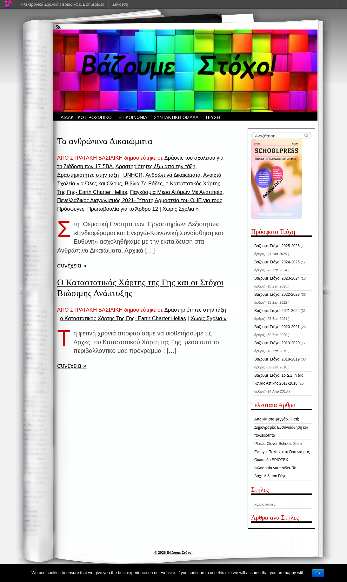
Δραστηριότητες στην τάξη (88, 175)
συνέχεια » (71, 265)
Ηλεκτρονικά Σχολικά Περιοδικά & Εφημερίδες (62, 4)
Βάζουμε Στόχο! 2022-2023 (277, 294)
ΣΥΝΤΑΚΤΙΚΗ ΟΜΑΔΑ (176, 117)
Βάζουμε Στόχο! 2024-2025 (277, 262)
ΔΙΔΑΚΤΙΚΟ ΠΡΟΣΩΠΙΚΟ (86, 117)
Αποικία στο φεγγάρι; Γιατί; (276, 419)
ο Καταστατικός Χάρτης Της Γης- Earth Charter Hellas (123, 318)
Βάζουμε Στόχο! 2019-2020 (277, 343)
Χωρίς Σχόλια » (181, 209)
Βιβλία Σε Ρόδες (144, 184)
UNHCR (133, 175)
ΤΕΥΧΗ (212, 117)
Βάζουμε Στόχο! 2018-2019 (277, 359)
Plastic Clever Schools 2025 (278, 443)
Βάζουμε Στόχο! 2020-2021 (277, 327)
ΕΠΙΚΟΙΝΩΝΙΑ (132, 117)
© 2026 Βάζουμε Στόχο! (174, 552)
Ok (318, 573)
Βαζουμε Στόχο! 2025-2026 (277, 246)
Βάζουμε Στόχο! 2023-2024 (277, 278)
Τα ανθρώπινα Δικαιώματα (104, 141)
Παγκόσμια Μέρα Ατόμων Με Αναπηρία (176, 192)
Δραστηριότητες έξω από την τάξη (155, 166)
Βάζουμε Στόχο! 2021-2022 (277, 310)
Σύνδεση (120, 4)
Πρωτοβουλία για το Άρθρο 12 (122, 209)
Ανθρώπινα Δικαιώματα (172, 175)
